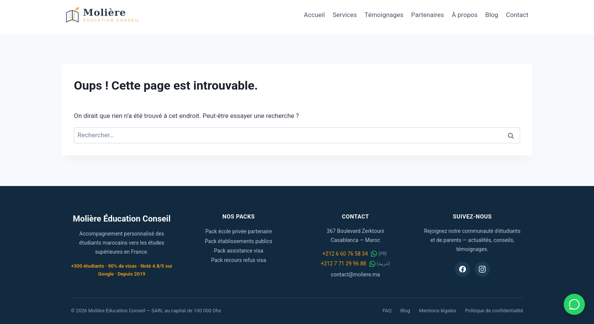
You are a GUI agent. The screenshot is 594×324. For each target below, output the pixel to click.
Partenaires (427, 15)
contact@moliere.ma (355, 274)
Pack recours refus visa (238, 260)
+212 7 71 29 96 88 (343, 263)
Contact (517, 15)
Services (345, 15)
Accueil (314, 15)
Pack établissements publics (238, 241)
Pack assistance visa (238, 251)
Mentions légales (437, 310)
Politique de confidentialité (494, 310)
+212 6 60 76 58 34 (345, 254)
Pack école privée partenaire (238, 231)
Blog (491, 15)
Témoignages (383, 15)
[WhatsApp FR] (374, 254)
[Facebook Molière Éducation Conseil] (462, 269)
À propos (465, 15)
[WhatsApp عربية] (372, 264)
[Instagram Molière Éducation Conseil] (482, 269)
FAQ (387, 310)
